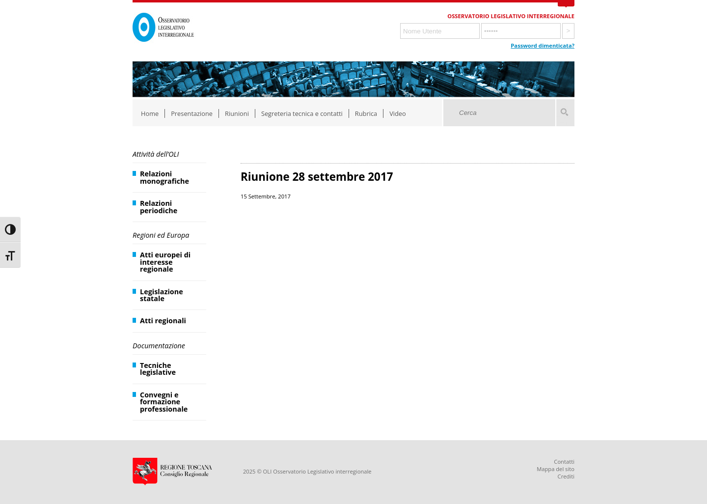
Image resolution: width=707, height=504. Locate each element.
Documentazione (159, 345)
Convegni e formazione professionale (164, 402)
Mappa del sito (555, 469)
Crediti (566, 476)
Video (397, 113)
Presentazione (192, 113)
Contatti (564, 461)
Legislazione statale (161, 295)
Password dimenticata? (542, 45)
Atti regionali (163, 320)
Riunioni (237, 113)
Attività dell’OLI (156, 154)
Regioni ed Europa (161, 235)
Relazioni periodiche (158, 206)
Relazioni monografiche (164, 177)
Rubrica (366, 113)
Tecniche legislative (158, 369)
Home (150, 113)
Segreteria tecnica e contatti (302, 113)
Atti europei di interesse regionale (165, 262)
